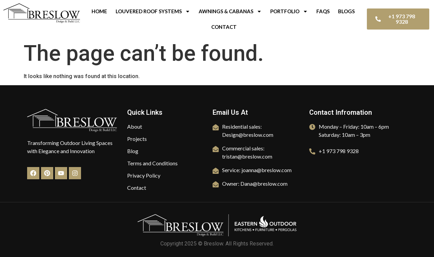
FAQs (323, 11)
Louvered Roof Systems (153, 11)
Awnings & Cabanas (230, 11)
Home (99, 11)
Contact (224, 27)
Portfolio (289, 11)
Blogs (346, 11)
